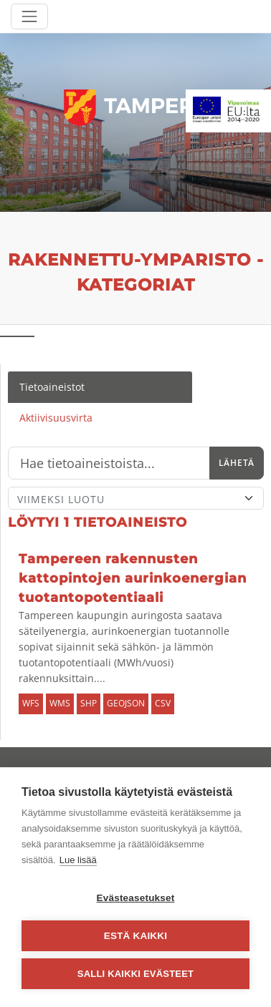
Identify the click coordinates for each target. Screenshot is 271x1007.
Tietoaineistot (52, 387)
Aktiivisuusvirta (55, 417)
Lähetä (237, 463)
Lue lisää (78, 860)
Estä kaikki (135, 935)
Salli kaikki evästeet (135, 973)
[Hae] (109, 463)
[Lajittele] (136, 498)
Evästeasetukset (136, 897)
